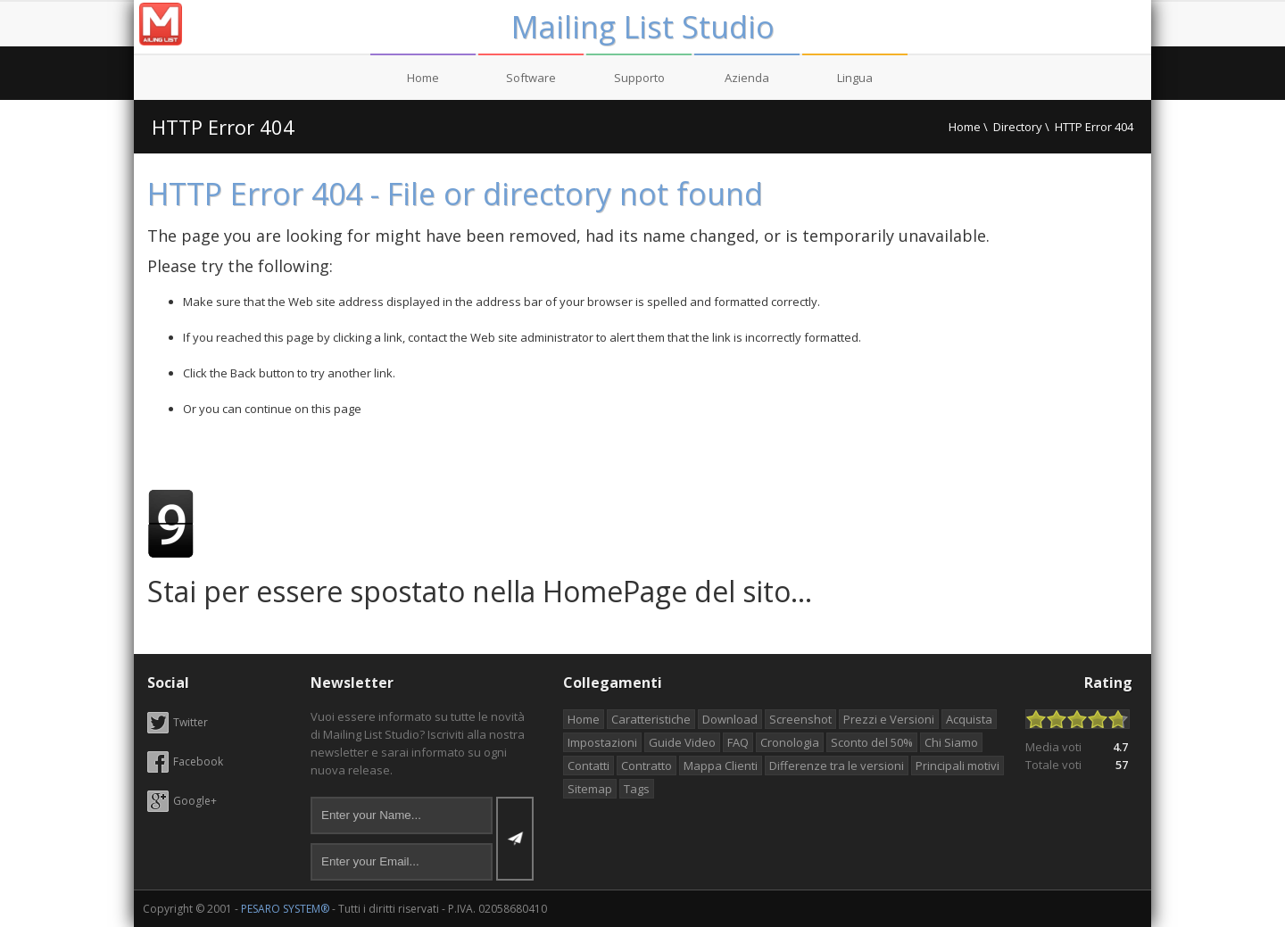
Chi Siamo (951, 742)
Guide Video (682, 742)
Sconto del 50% (872, 742)
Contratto (646, 765)
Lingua (855, 78)
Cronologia (789, 742)
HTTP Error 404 (223, 126)
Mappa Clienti (721, 765)
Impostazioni (602, 742)
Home (423, 78)
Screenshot (800, 719)
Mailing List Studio (643, 26)
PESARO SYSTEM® (285, 908)
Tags (637, 789)
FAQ (738, 742)
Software (531, 78)
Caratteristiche (651, 719)
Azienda (747, 78)
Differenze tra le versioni (836, 765)
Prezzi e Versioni (888, 719)
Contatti (588, 765)
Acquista (969, 719)
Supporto (639, 78)
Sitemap (590, 789)
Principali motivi (957, 765)
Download (730, 719)
